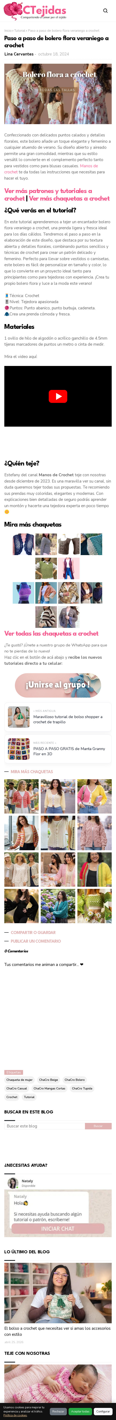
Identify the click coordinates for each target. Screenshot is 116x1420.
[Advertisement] (58, 442)
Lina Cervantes (19, 54)
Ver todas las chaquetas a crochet (51, 634)
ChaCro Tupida (82, 1088)
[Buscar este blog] (44, 1126)
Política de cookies (15, 1415)
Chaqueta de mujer (19, 1080)
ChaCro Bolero (75, 1080)
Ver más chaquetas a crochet (69, 199)
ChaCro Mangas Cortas (49, 1088)
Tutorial (19, 30)
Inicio (8, 30)
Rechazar (58, 1412)
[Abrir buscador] (106, 11)
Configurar (103, 1412)
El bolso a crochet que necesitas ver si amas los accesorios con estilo (57, 1332)
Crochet (11, 1097)
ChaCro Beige (48, 1080)
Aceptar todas (80, 1412)
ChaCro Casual (16, 1088)
